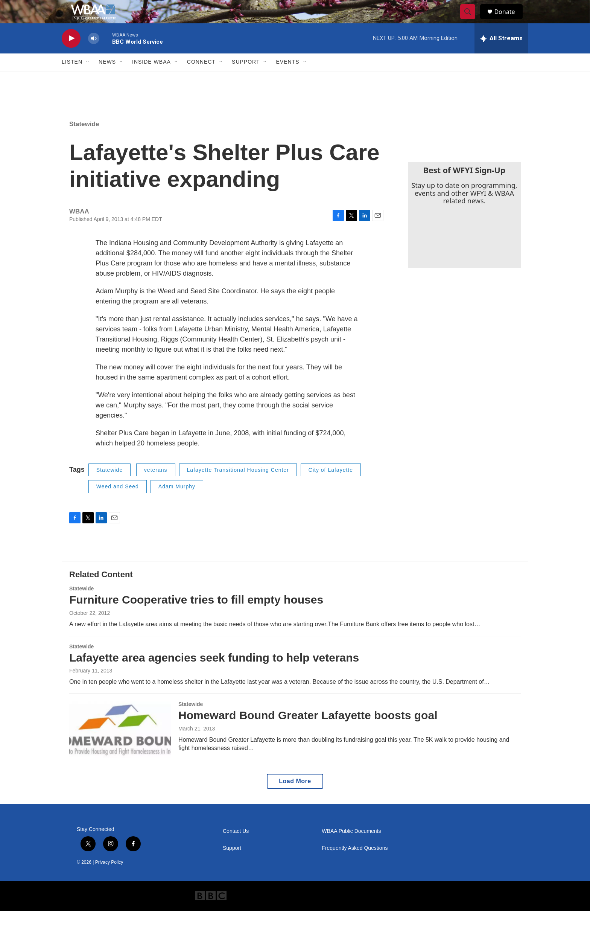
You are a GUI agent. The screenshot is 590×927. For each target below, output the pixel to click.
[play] (71, 54)
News (107, 78)
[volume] (93, 54)
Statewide (84, 140)
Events (287, 78)
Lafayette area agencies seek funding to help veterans (214, 674)
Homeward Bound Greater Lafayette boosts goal (307, 732)
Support (246, 78)
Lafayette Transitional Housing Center (238, 486)
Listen (72, 78)
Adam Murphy (176, 503)
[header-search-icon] (471, 19)
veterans (155, 486)
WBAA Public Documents (351, 847)
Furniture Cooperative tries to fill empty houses (196, 616)
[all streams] (501, 55)
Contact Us (236, 847)
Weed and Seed (117, 503)
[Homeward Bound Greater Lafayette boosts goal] (120, 746)
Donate (509, 20)
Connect (201, 78)
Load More (295, 797)
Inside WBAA (151, 78)
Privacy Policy (109, 878)
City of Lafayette (331, 486)
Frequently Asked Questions (355, 864)
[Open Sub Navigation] (88, 78)
